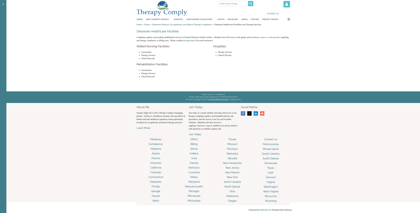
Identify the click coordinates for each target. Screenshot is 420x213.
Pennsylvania (271, 144)
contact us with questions (270, 37)
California (155, 167)
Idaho (155, 200)
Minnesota (194, 195)
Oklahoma (232, 196)
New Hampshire (232, 163)
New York (232, 177)
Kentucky (194, 167)
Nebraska (232, 153)
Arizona (155, 158)
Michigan (194, 191)
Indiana (194, 153)
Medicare (155, 139)
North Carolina (232, 181)
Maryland (194, 181)
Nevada (232, 158)
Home (139, 24)
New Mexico (232, 172)
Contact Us (273, 13)
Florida (156, 186)
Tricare (232, 139)
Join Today (195, 134)
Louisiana (194, 172)
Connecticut (155, 177)
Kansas (194, 162)
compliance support (204, 126)
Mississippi (194, 200)
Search (250, 3)
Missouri (232, 144)
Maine (194, 177)
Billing (194, 144)
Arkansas (155, 162)
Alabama (156, 148)
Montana (232, 148)
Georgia (155, 191)
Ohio (232, 191)
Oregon (232, 200)
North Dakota (232, 186)
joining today (188, 40)
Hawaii (156, 195)
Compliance (156, 144)
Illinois (194, 148)
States (147, 24)
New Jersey (232, 167)
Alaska (156, 153)
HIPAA (194, 139)
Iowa (194, 158)
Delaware (155, 181)
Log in (287, 4)
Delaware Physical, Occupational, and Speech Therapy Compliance (182, 24)
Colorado (155, 172)
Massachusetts (194, 186)
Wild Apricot (265, 210)
